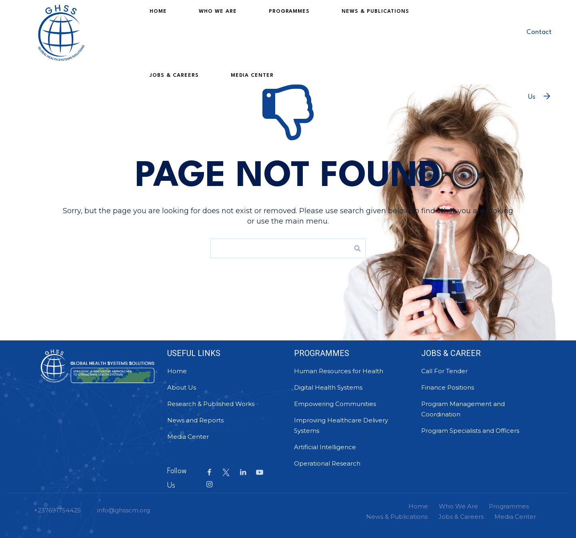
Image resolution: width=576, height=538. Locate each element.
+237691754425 (57, 510)
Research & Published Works (210, 404)
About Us (181, 387)
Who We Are (200, 31)
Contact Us (539, 46)
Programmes (256, 31)
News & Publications (328, 31)
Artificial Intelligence (325, 447)
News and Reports (195, 420)
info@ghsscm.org (123, 510)
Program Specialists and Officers (470, 430)
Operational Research (327, 463)
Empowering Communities (335, 404)
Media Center (167, 95)
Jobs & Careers (404, 31)
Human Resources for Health (338, 371)
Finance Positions (447, 387)
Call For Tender (444, 371)
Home (154, 31)
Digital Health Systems (328, 387)
